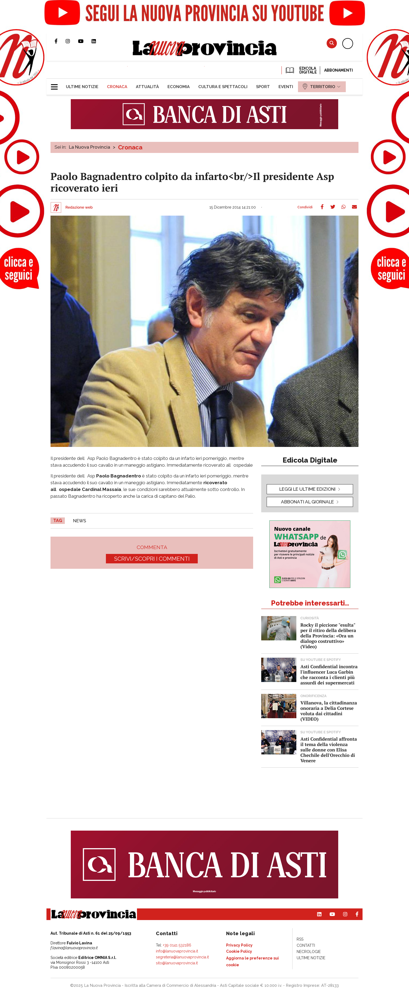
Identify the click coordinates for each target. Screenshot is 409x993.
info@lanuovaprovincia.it (177, 951)
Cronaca (130, 147)
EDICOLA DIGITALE (301, 70)
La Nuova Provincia (89, 147)
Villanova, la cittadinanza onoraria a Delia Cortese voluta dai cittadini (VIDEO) (328, 711)
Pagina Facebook (60, 41)
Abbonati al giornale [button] (307, 501)
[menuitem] (82, 86)
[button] (56, 85)
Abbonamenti (338, 70)
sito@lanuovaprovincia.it (177, 963)
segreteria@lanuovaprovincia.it (182, 957)
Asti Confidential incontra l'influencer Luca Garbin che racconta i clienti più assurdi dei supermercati (329, 674)
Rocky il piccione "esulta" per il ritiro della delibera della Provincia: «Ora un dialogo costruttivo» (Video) (328, 636)
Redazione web (79, 207)
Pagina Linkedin (98, 41)
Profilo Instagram (72, 41)
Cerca (332, 43)
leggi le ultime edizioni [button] (307, 489)
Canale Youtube (85, 41)
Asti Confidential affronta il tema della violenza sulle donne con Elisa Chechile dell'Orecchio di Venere (328, 750)
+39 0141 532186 (177, 945)
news (79, 520)
